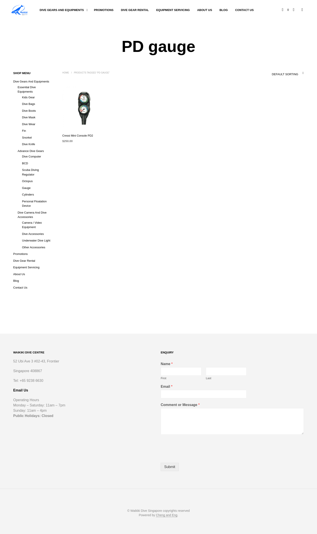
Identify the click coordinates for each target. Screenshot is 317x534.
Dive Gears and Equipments (62, 10)
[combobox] (278, 73)
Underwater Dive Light (36, 240)
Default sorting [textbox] (285, 74)
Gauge (26, 188)
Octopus (27, 181)
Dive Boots (29, 110)
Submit (169, 467)
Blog (223, 10)
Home (65, 72)
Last (208, 378)
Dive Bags (28, 104)
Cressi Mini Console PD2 (77, 135)
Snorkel (27, 137)
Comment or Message (180, 405)
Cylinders (28, 194)
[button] (285, 10)
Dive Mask (28, 117)
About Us (204, 10)
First (163, 378)
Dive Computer (31, 156)
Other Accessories (33, 247)
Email (166, 386)
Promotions (104, 10)
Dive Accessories (33, 234)
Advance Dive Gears (31, 151)
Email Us (20, 390)
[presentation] (194, 455)
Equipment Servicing (173, 10)
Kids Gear (28, 97)
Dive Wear (28, 124)
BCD (25, 163)
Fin (24, 130)
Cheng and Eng (166, 515)
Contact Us (244, 10)
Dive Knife (28, 144)
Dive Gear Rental (135, 10)
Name (167, 364)
